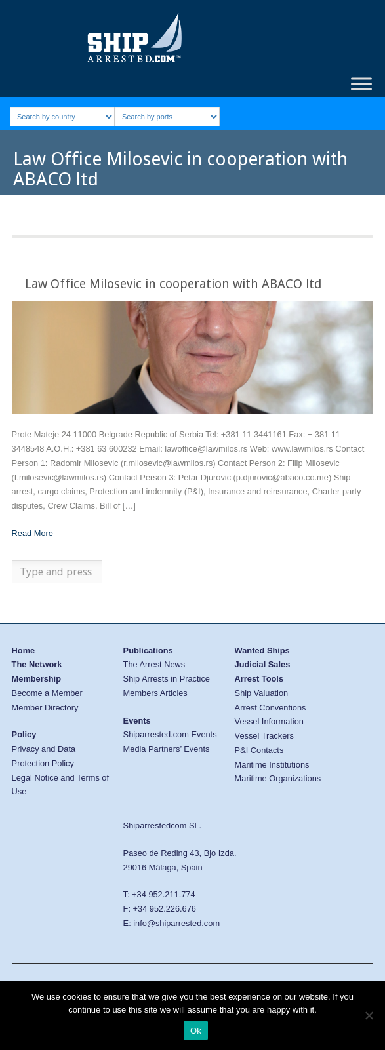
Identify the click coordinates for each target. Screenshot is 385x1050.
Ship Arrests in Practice (166, 679)
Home (23, 650)
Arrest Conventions (270, 707)
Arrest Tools (259, 679)
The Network (37, 664)
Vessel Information (269, 721)
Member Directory (45, 707)
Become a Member (47, 693)
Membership (36, 679)
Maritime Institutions (272, 764)
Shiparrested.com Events (170, 734)
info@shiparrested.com (176, 923)
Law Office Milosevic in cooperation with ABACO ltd (173, 284)
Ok (195, 1031)
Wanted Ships (262, 650)
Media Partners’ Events (166, 749)
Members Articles (155, 693)
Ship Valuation (262, 693)
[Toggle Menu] (361, 83)
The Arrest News (154, 664)
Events (137, 721)
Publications (148, 650)
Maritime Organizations (278, 778)
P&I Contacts (259, 750)
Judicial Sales (263, 664)
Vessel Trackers (264, 736)
